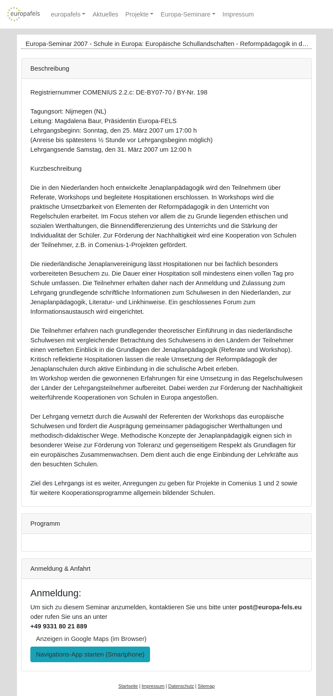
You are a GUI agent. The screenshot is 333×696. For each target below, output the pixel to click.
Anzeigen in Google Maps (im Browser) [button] (91, 638)
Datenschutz (181, 686)
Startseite (128, 686)
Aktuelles (105, 14)
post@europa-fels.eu (270, 607)
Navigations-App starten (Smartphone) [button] (90, 654)
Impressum (238, 14)
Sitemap (206, 686)
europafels (65, 14)
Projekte (137, 14)
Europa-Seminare (185, 14)
